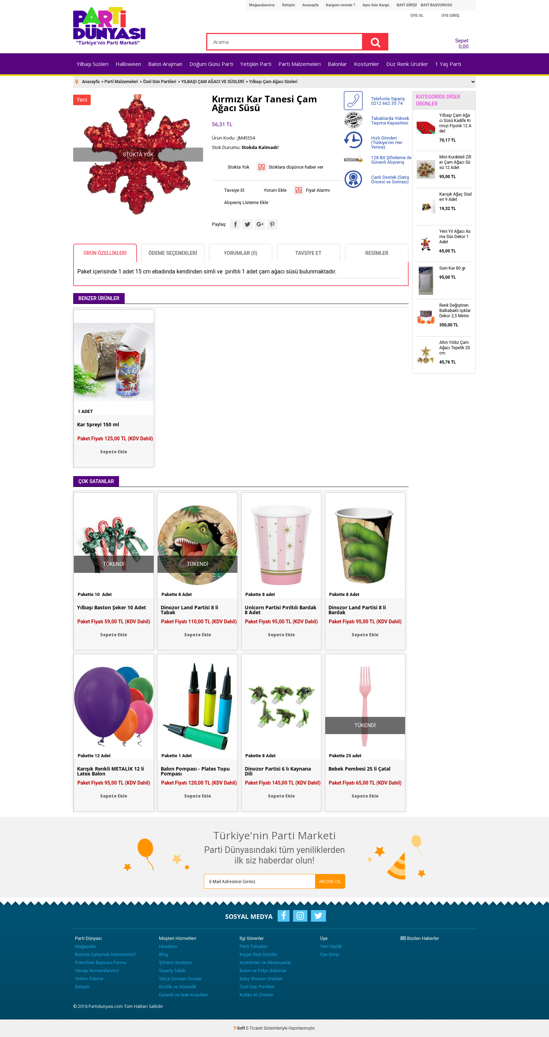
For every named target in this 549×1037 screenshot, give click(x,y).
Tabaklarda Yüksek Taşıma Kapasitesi (390, 120)
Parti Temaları (253, 946)
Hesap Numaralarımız (97, 970)
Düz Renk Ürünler (407, 63)
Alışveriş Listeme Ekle (246, 202)
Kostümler (366, 63)
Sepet (460, 42)
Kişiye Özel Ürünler (258, 954)
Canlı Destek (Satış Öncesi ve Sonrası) (390, 179)
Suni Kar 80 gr (452, 268)
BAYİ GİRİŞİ (407, 5)
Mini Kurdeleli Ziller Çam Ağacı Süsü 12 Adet (455, 162)
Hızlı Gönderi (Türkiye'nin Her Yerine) (386, 142)
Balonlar (337, 63)
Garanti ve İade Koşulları (183, 994)
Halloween (128, 63)
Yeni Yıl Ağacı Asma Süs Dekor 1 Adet (455, 236)
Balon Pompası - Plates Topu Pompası (195, 771)
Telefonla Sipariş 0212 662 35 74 (388, 101)
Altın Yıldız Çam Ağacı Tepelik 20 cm (454, 347)
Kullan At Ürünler (256, 994)
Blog (163, 954)
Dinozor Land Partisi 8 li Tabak (189, 610)
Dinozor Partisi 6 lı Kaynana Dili (278, 771)
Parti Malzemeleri (299, 63)
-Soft (240, 1028)
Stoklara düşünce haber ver (296, 167)
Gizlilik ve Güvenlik (177, 986)
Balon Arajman (165, 63)
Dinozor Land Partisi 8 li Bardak (357, 610)
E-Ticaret (254, 1028)
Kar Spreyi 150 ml (98, 424)
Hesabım (168, 946)
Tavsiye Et (234, 190)
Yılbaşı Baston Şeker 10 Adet (111, 607)
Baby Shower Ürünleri (261, 978)
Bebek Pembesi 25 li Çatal (359, 768)
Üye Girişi (329, 954)
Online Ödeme (89, 978)
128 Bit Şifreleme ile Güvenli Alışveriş (391, 159)
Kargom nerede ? (340, 5)
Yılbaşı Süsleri (93, 63)
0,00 (463, 46)
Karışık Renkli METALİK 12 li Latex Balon (110, 771)
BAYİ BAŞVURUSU (436, 5)
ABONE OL (330, 881)
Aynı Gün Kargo (376, 5)
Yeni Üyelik (331, 946)
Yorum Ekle (275, 190)
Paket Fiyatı (115, 438)
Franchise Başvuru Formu (100, 962)
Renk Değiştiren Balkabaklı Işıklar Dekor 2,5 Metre (455, 310)
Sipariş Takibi (172, 970)
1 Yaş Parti (448, 63)
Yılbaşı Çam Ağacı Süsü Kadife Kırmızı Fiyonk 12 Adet (455, 123)
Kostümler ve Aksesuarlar (265, 962)
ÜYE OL (417, 15)
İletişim (288, 5)
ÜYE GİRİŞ (450, 15)
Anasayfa (311, 5)
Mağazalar (85, 946)
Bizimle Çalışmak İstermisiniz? (106, 954)
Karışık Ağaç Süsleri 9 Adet (455, 197)
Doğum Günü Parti (211, 63)
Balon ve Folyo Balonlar (262, 970)
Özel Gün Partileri (256, 986)
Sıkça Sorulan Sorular (180, 978)
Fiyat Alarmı (318, 190)
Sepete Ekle (113, 452)
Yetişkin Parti (255, 63)
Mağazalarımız (262, 5)
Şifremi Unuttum (175, 962)
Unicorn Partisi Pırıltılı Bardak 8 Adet (281, 610)
